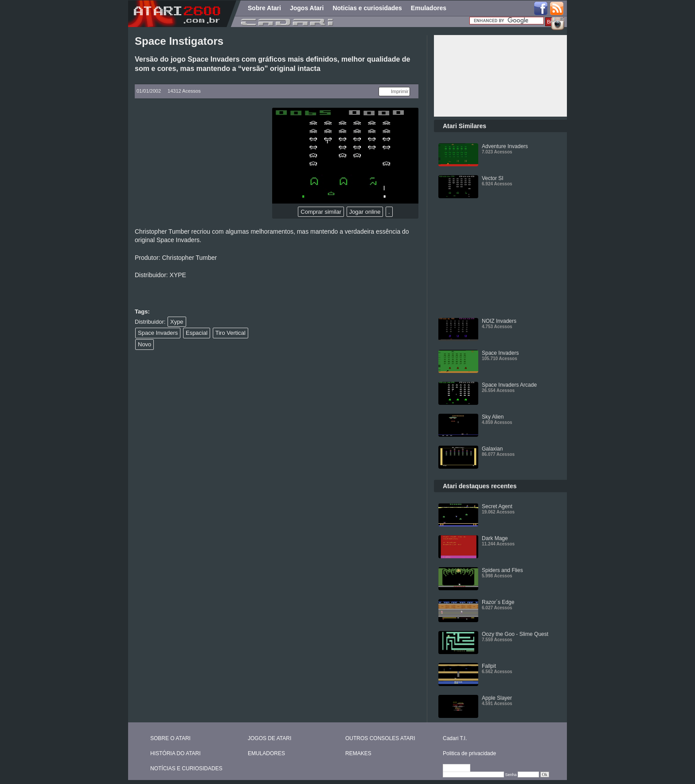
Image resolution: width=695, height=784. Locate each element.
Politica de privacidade (469, 753)
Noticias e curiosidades (367, 8)
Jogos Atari (307, 8)
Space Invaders (158, 332)
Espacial (196, 332)
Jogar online (365, 211)
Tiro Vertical (230, 332)
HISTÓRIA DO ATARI (175, 753)
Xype (177, 321)
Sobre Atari (264, 8)
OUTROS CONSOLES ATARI (380, 738)
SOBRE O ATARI (170, 738)
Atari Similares (464, 125)
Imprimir (400, 91)
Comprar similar (321, 211)
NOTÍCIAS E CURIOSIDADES (186, 768)
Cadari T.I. (455, 738)
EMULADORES (266, 753)
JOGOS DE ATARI (269, 738)
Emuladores (428, 8)
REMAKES (358, 753)
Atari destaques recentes (480, 486)
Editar (460, 768)
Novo (144, 344)
